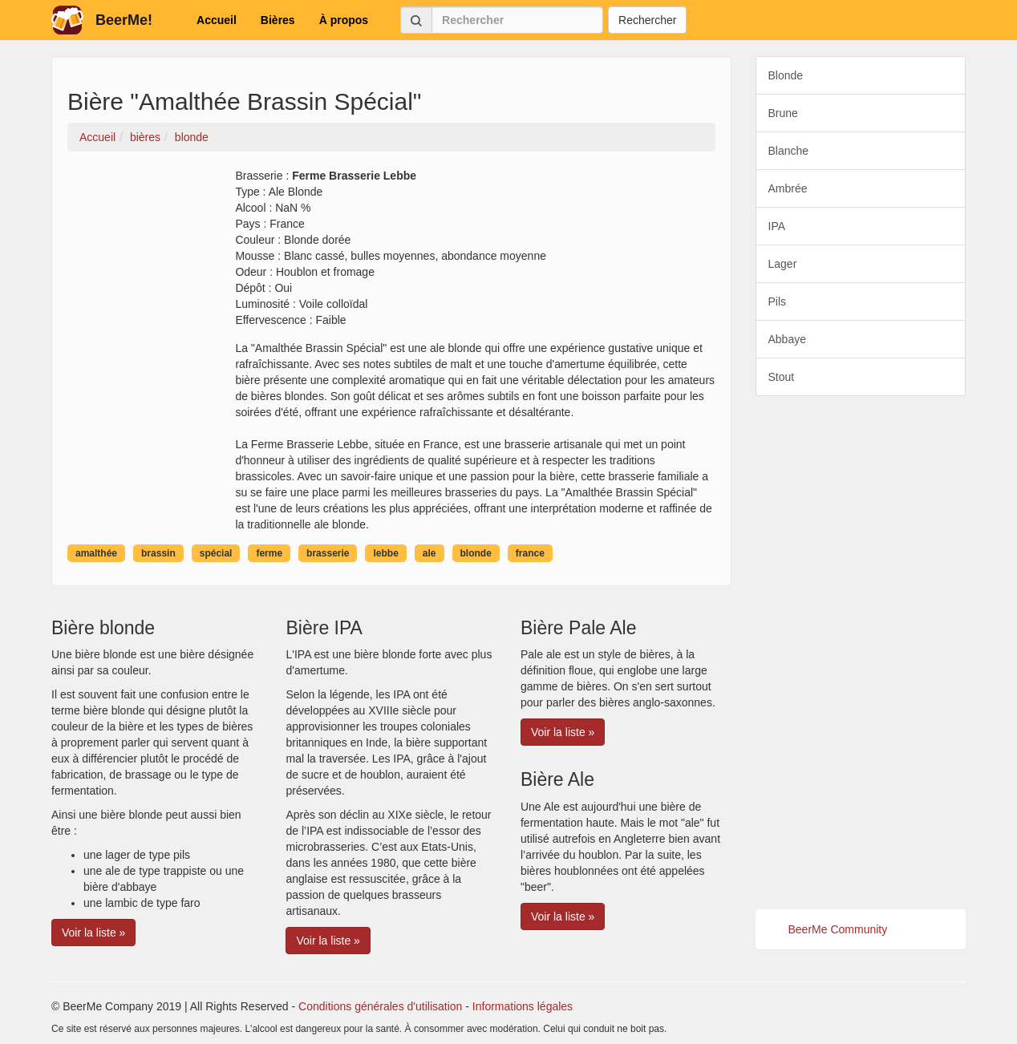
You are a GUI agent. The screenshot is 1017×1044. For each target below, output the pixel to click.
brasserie (327, 553)
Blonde (786, 75)
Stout (781, 376)
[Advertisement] (861, 652)
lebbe (385, 553)
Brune (783, 113)
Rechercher (647, 20)
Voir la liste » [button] (93, 932)
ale (429, 553)
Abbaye (787, 339)
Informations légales (522, 1006)
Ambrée (788, 188)
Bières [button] (278, 20)
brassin (158, 553)
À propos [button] (343, 20)
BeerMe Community (838, 929)
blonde (476, 553)
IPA (777, 226)
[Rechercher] (517, 20)
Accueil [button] (217, 20)
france (530, 553)
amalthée (96, 553)
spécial (216, 553)
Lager (782, 263)
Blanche (788, 150)
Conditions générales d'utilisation (380, 1006)
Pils (777, 301)
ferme (269, 553)
